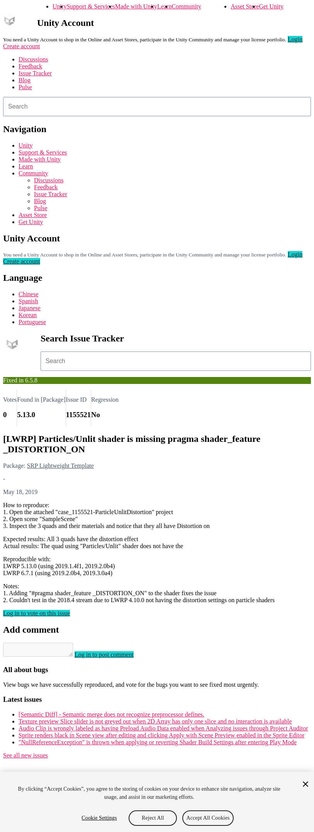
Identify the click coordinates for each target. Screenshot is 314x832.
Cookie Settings (99, 818)
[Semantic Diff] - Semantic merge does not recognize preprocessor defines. (111, 716)
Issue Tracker (35, 73)
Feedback (30, 66)
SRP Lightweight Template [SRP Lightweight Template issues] (60, 465)
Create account (21, 46)
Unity (59, 6)
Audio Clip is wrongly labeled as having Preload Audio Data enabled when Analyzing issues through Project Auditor (163, 730)
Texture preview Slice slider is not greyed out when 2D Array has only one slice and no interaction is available (155, 723)
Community (186, 6)
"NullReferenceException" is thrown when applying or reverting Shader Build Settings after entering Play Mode (158, 744)
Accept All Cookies (207, 818)
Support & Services (90, 6)
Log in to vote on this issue (36, 613)
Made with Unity (136, 6)
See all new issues (25, 757)
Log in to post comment (111, 657)
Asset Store (245, 6)
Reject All (153, 818)
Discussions (33, 59)
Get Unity (271, 6)
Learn (164, 6)
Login (295, 39)
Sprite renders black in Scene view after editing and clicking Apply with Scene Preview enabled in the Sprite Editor (161, 737)
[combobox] (157, 106)
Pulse (25, 87)
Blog (25, 80)
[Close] (305, 784)
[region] (157, 802)
